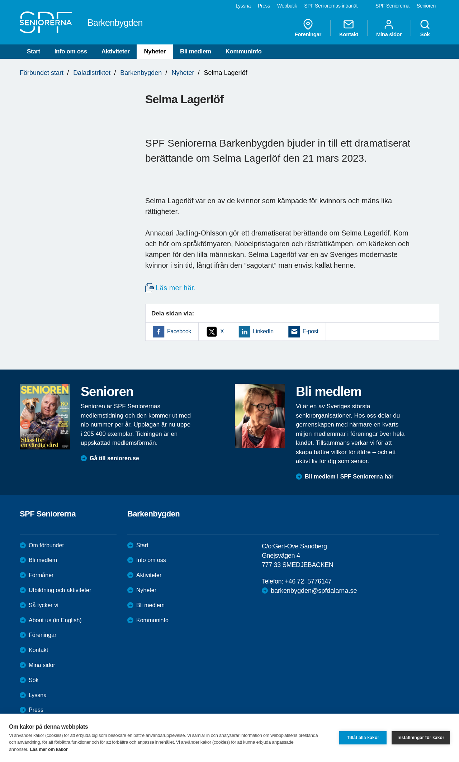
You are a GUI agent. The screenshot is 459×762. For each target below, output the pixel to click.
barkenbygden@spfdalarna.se (314, 590)
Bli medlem (195, 51)
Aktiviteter (115, 51)
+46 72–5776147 (308, 581)
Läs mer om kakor (49, 749)
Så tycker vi (43, 605)
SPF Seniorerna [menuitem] (392, 6)
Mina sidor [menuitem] (389, 28)
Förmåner (41, 575)
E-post (310, 331)
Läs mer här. (175, 288)
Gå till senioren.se (114, 458)
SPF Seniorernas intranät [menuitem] (331, 6)
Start (33, 51)
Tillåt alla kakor (363, 737)
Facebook (179, 331)
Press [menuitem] (264, 6)
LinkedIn (263, 331)
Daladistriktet (91, 73)
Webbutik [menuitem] (287, 6)
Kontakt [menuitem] (348, 28)
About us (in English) (55, 620)
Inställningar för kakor (420, 737)
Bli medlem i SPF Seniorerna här (349, 476)
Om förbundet (46, 545)
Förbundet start (41, 73)
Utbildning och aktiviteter (60, 590)
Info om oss (71, 51)
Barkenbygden (141, 73)
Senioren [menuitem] (426, 6)
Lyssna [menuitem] (243, 6)
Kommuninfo (244, 51)
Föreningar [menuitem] (308, 28)
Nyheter (155, 51)
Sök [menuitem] (425, 28)
